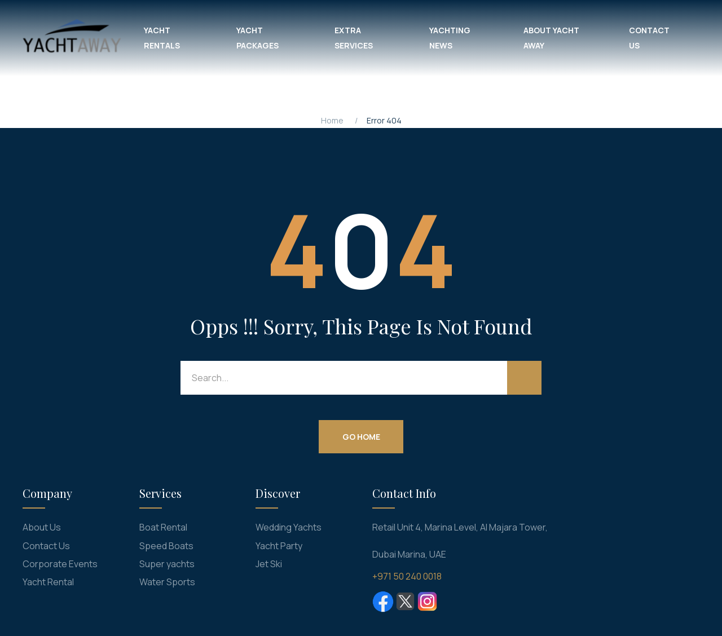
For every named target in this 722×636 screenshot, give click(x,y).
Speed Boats (166, 546)
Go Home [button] (361, 436)
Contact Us (46, 546)
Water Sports (167, 582)
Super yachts (167, 564)
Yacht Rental (48, 582)
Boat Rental (163, 527)
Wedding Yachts (289, 527)
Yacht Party (279, 546)
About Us (42, 527)
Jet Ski (269, 564)
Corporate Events (60, 564)
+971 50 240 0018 (407, 576)
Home (332, 120)
